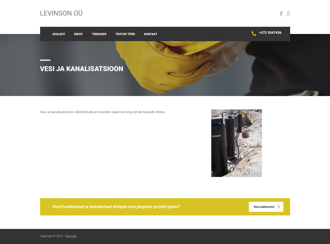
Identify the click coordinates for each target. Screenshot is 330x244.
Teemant (71, 236)
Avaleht (58, 34)
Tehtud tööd (125, 34)
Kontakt (150, 34)
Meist (78, 34)
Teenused (99, 34)
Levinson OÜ (61, 13)
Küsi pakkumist (264, 207)
